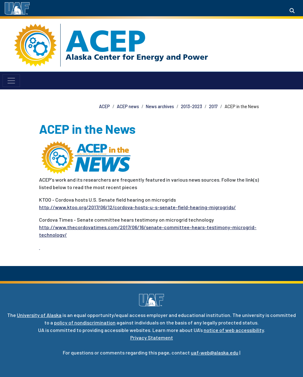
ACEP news (128, 106)
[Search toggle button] (292, 10)
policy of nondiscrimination (85, 322)
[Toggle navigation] (11, 80)
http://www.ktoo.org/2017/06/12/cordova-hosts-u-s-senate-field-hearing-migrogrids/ (137, 207)
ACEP (106, 41)
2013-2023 (191, 106)
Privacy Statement (151, 337)
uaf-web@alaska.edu (214, 352)
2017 (213, 106)
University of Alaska (39, 315)
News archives (160, 106)
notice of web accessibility (234, 330)
